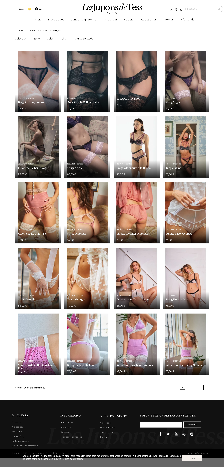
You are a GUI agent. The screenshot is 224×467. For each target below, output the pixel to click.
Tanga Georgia (76, 299)
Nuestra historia (107, 427)
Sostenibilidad (107, 432)
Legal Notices (66, 422)
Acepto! (192, 458)
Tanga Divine (173, 168)
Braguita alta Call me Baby (83, 102)
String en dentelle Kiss (80, 365)
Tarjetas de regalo (20, 441)
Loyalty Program (20, 436)
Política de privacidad (73, 459)
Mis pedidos (17, 427)
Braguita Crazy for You (31, 102)
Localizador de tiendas (71, 437)
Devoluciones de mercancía (25, 445)
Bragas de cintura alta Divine (133, 168)
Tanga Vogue (75, 168)
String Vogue (173, 102)
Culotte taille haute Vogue (33, 168)
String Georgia (26, 299)
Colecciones (106, 423)
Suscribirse (192, 425)
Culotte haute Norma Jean (132, 299)
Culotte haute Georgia (179, 234)
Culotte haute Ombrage (32, 234)
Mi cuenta (16, 422)
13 (201, 387)
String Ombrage (76, 234)
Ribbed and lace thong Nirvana (184, 365)
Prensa (103, 437)
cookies (35, 456)
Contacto (64, 432)
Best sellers (65, 427)
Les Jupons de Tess (26, 98)
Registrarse (17, 431)
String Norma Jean (177, 299)
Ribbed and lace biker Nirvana (134, 365)
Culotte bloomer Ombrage (132, 234)
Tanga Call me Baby (128, 99)
